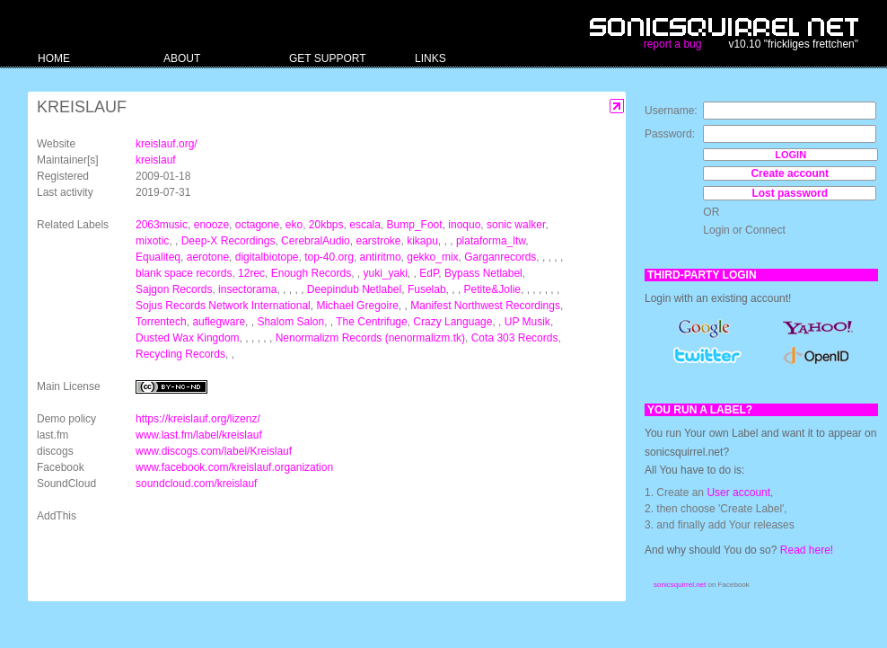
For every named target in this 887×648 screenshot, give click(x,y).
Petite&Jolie (492, 289)
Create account (790, 173)
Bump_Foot (415, 224)
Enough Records (311, 273)
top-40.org (329, 257)
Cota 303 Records (514, 338)
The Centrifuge (371, 321)
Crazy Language (452, 321)
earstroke (378, 241)
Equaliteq (158, 257)
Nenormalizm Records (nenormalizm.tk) (370, 338)
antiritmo (380, 257)
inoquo (464, 224)
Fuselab (427, 289)
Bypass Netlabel (483, 273)
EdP (428, 273)
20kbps (326, 224)
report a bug (673, 44)
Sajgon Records (174, 289)
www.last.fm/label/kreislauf (199, 435)
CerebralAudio (315, 241)
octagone (257, 224)
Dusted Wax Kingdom (188, 338)
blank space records (184, 273)
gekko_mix (432, 257)
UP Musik (527, 321)
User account (738, 492)
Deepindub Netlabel (354, 289)
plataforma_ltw (490, 241)
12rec (251, 273)
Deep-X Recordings (228, 241)
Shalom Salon (290, 321)
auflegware (218, 321)
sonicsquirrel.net (680, 585)
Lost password (789, 193)
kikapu (422, 241)
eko (294, 224)
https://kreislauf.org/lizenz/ (198, 419)
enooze (211, 224)
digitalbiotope (267, 257)
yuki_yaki (386, 273)
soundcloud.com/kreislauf (196, 483)
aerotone (208, 257)
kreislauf (156, 160)
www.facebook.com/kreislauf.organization (234, 467)
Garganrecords (500, 257)
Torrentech (161, 321)
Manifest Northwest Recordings (485, 305)
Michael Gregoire (357, 305)
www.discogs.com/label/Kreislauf (214, 451)
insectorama (247, 289)
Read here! (806, 550)
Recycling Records (180, 354)
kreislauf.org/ (167, 144)
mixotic (152, 241)
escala (365, 224)
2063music (162, 224)
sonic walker (516, 224)
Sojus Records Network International (223, 305)
